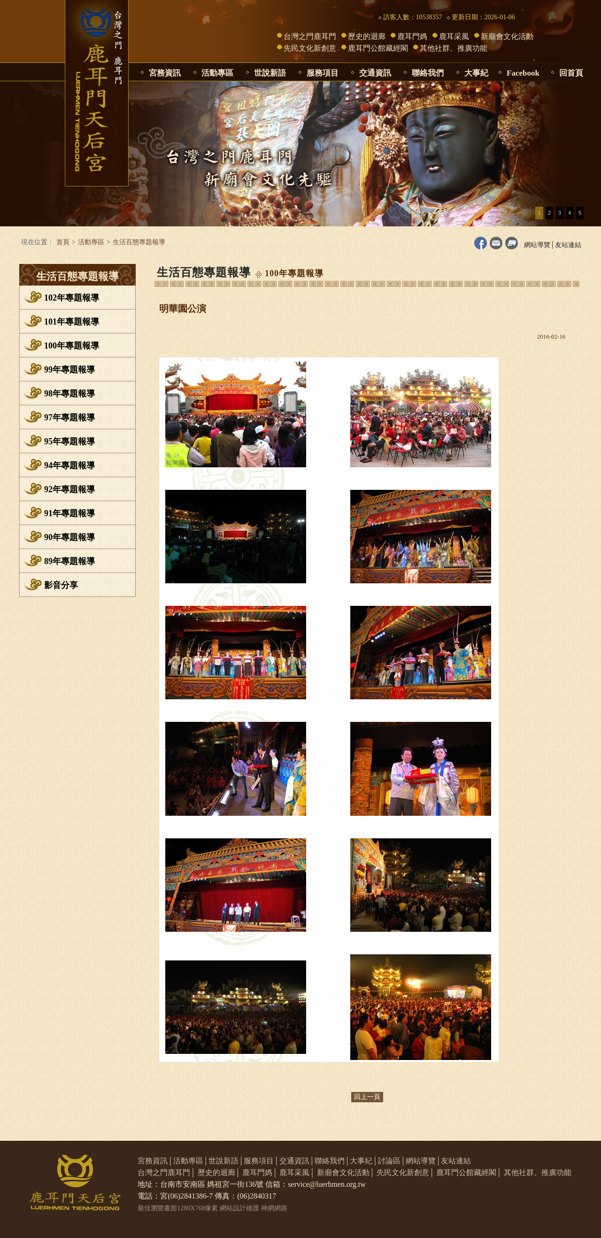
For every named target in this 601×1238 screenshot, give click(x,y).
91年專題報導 (69, 513)
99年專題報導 (69, 369)
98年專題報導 (69, 393)
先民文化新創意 (310, 48)
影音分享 (61, 585)
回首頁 (571, 73)
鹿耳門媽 (412, 36)
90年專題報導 (69, 537)
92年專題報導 (69, 489)
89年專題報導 (69, 561)
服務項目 (323, 73)
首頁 (62, 242)
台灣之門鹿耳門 (310, 36)
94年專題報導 (69, 465)
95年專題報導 (69, 441)
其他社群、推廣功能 (453, 48)
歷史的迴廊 (366, 36)
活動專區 (217, 73)
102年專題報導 (71, 297)
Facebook (523, 73)
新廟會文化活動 (507, 36)
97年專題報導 (69, 417)
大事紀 (476, 73)
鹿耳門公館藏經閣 (378, 48)
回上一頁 (367, 1096)
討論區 (389, 1161)
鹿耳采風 (454, 36)
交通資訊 (375, 73)
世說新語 (270, 73)
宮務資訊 (165, 73)
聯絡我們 (428, 73)
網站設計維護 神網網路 (253, 1208)
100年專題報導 (71, 345)
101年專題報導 (71, 321)
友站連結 (568, 244)
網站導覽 (537, 244)
